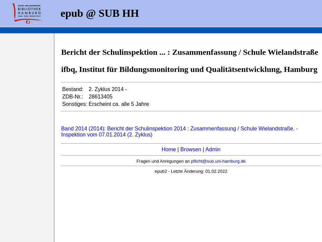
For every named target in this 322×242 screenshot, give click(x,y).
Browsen (190, 149)
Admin (212, 149)
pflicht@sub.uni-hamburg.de (218, 161)
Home (169, 149)
